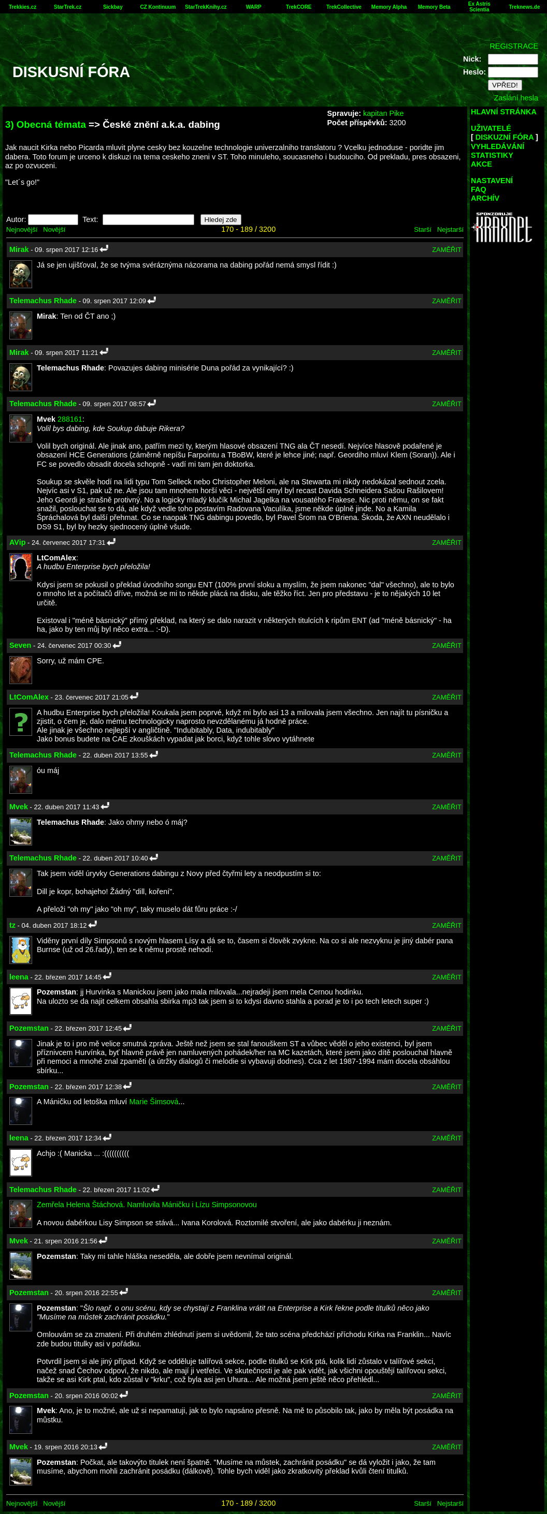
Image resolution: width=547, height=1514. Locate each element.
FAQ (478, 189)
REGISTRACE (514, 46)
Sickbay (113, 7)
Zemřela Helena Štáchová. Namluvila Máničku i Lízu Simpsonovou (147, 1204)
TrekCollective (344, 7)
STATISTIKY (492, 155)
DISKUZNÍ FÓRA (505, 137)
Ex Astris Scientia (479, 6)
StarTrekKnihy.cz (205, 7)
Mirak (19, 249)
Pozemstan (29, 1028)
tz (12, 925)
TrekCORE (298, 7)
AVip (17, 542)
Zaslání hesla (516, 98)
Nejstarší (450, 229)
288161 (69, 419)
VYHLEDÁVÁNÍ (497, 146)
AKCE (481, 164)
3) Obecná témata (45, 124)
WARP (254, 7)
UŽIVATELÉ (491, 128)
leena (18, 977)
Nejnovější (21, 229)
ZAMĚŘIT (447, 250)
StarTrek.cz (67, 7)
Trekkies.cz (22, 7)
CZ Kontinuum (158, 7)
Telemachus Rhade (43, 300)
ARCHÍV (485, 198)
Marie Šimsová (153, 1101)
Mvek (18, 807)
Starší (422, 229)
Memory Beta (434, 7)
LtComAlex (29, 697)
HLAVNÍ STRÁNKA (504, 112)
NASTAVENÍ (492, 180)
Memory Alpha (389, 7)
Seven (20, 645)
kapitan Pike (383, 113)
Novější (54, 229)
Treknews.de (524, 7)
